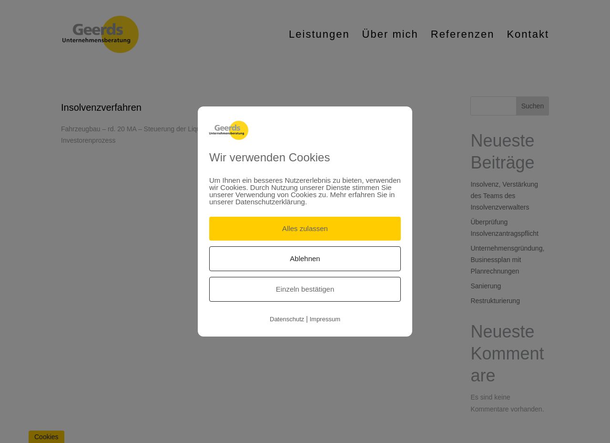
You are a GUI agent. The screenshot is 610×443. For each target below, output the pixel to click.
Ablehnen (305, 258)
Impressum (325, 319)
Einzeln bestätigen (305, 289)
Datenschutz (287, 319)
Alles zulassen (305, 228)
